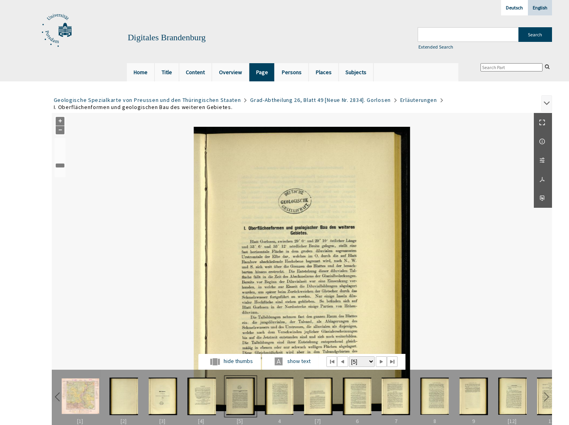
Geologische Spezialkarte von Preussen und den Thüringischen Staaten (147, 99)
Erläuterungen (418, 99)
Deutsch (514, 8)
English (540, 8)
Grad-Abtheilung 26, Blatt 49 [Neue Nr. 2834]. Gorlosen (320, 99)
